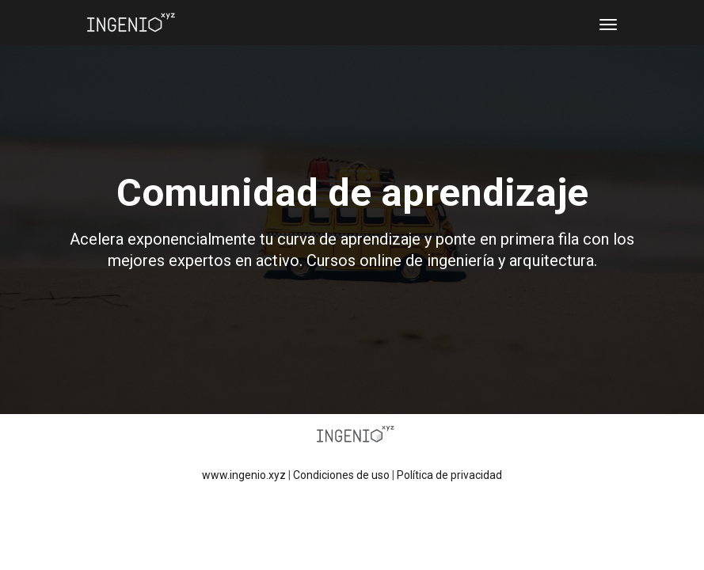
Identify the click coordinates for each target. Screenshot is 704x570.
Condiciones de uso (341, 475)
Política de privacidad (449, 475)
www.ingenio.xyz (244, 475)
